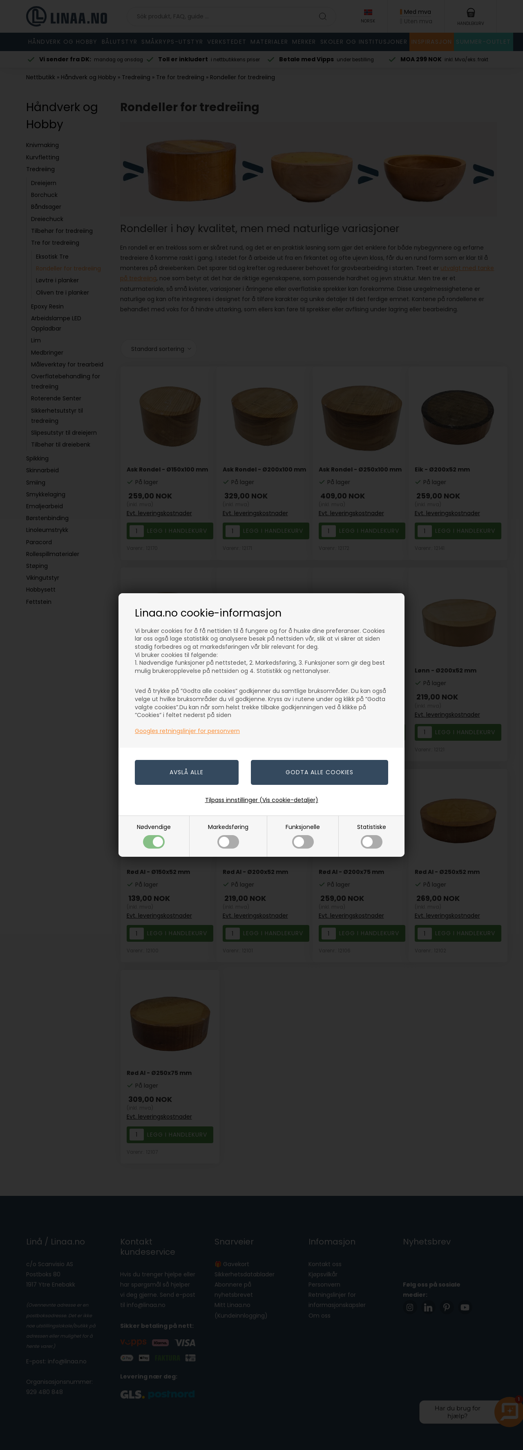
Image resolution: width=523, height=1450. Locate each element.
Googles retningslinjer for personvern (187, 731)
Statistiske (371, 836)
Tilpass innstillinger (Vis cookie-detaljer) (261, 800)
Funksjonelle (303, 836)
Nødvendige (154, 836)
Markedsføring (228, 836)
